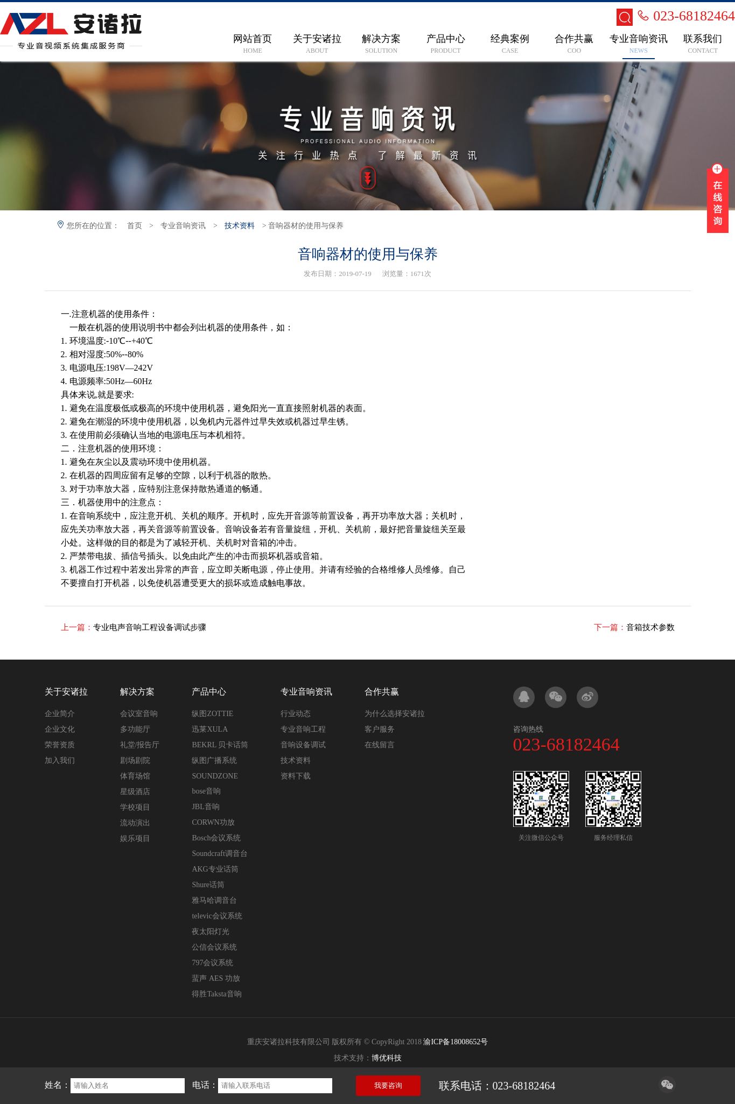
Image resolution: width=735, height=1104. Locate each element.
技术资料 (240, 226)
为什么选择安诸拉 (395, 714)
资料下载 (296, 776)
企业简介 (60, 714)
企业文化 (60, 729)
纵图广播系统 (214, 760)
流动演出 (135, 823)
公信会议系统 (214, 947)
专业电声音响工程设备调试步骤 (149, 627)
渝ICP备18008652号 (455, 1042)
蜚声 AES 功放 (216, 978)
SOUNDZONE (215, 776)
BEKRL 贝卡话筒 (220, 745)
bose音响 (206, 791)
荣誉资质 (60, 745)
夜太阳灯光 (210, 932)
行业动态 (296, 714)
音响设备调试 (303, 745)
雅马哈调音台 (214, 900)
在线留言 (380, 745)
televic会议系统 (217, 916)
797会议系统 (212, 963)
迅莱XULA (210, 729)
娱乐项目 (135, 838)
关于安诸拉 (66, 691)
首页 (134, 226)
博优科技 (387, 1058)
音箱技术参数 (650, 627)
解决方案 (137, 691)
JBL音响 (205, 807)
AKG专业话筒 (215, 869)
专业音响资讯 (183, 226)
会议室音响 (139, 714)
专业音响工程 (303, 729)
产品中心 (209, 691)
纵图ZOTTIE (212, 714)
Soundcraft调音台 (219, 854)
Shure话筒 (208, 885)
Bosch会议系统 (216, 838)
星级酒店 (135, 792)
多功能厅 (135, 729)
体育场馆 (135, 776)
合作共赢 (382, 691)
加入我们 (60, 760)
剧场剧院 (135, 760)
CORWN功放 (213, 822)
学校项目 (135, 807)
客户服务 (380, 729)
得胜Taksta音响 (216, 994)
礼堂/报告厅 (140, 745)
